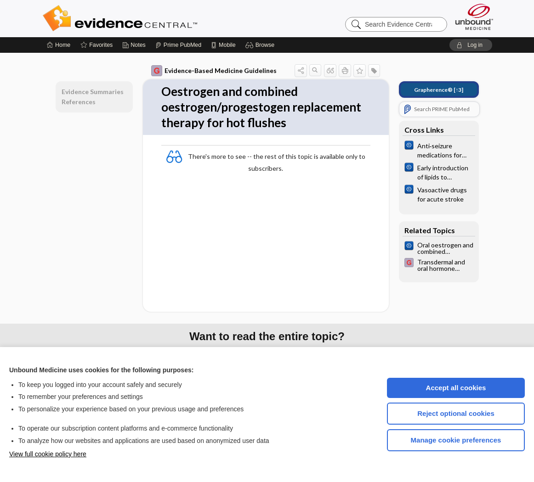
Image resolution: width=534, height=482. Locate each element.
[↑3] (438, 89)
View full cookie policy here (47, 454)
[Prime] (178, 45)
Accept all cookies (456, 388)
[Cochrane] (439, 150)
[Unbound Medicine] (474, 16)
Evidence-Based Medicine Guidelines (214, 70)
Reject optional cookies (455, 413)
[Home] (58, 45)
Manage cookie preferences (456, 440)
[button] (261, 45)
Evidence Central (157, 18)
